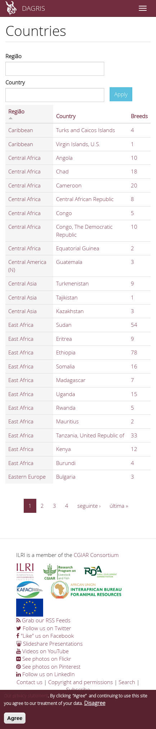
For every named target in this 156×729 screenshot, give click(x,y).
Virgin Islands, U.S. (78, 144)
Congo (64, 213)
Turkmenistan (72, 283)
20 (134, 185)
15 (134, 394)
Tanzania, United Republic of (90, 435)
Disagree (94, 706)
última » (119, 505)
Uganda (65, 394)
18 (134, 171)
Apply (121, 94)
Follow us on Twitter (43, 628)
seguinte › (89, 505)
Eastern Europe (27, 476)
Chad (62, 171)
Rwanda (65, 407)
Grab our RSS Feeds (43, 620)
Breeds (139, 116)
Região (13, 56)
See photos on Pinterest (48, 666)
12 (134, 448)
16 (134, 366)
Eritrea (64, 338)
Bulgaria (65, 476)
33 (134, 435)
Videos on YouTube (42, 651)
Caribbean (20, 130)
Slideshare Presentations (49, 643)
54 (134, 324)
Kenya (63, 448)
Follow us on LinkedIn (45, 674)
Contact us (29, 682)
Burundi (65, 462)
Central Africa (24, 157)
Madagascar (71, 380)
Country (15, 82)
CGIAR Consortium (96, 554)
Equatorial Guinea (77, 248)
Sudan (64, 324)
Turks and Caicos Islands (85, 130)
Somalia (65, 366)
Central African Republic (85, 199)
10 (134, 157)
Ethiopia (65, 352)
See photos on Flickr (43, 658)
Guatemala (69, 261)
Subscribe (78, 689)
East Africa (20, 324)
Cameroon (69, 185)
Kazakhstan (70, 311)
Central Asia (22, 283)
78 (134, 352)
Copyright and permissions (80, 682)
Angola (64, 157)
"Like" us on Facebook (45, 635)
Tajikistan (67, 297)
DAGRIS (33, 8)
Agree (15, 721)
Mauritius (67, 421)
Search (127, 682)
